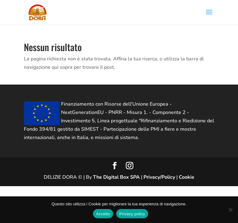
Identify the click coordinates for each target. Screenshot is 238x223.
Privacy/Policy (159, 177)
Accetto (103, 214)
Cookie (186, 177)
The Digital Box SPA (116, 177)
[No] (230, 210)
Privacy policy (132, 214)
